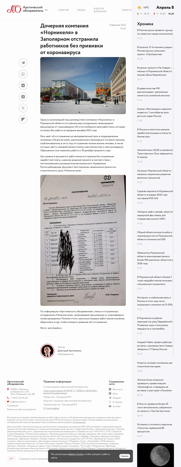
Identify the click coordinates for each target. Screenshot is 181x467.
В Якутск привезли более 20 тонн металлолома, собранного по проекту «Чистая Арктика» (154, 407)
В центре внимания (100, 10)
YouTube (116, 406)
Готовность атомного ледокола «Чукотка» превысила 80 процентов (154, 428)
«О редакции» (79, 422)
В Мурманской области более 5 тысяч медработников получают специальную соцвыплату (155, 280)
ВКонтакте (118, 389)
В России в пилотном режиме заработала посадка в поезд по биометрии (154, 133)
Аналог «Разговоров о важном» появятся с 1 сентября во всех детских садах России (154, 112)
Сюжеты (127, 10)
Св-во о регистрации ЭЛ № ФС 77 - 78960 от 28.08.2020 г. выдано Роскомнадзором (70, 392)
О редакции (12, 405)
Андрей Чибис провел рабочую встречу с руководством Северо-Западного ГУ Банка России (155, 346)
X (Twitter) (117, 402)
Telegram (117, 398)
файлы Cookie (76, 454)
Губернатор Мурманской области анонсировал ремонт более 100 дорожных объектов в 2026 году (155, 258)
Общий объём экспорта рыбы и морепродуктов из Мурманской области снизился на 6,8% (154, 236)
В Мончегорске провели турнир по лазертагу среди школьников (155, 32)
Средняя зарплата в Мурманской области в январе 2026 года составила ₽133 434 (155, 195)
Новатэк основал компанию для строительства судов (154, 364)
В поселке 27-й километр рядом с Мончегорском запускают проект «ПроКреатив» (155, 51)
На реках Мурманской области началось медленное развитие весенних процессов (154, 174)
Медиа (81, 10)
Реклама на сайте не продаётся (21, 409)
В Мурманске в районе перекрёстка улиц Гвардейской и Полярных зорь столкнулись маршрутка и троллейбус (155, 323)
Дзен (115, 394)
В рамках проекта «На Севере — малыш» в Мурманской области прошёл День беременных (154, 71)
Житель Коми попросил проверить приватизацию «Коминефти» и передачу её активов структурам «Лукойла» (154, 385)
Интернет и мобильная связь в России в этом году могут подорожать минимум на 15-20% (155, 301)
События (63, 10)
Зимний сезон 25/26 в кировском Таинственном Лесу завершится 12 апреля (155, 153)
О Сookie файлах (51, 408)
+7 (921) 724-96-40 (19, 398)
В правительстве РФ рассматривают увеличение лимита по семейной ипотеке (153, 92)
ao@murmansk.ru (18, 402)
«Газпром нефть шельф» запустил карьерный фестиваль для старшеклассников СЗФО (155, 215)
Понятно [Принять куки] (124, 456)
